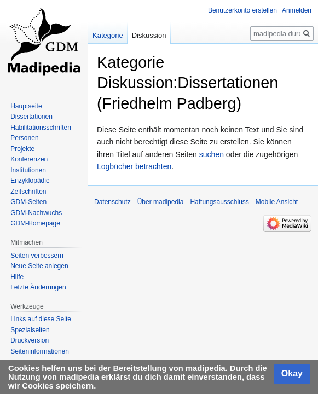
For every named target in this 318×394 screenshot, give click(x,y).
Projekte (22, 149)
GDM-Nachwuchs (36, 213)
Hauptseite (26, 106)
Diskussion (149, 35)
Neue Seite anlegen (39, 266)
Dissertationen (31, 116)
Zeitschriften (28, 191)
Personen (24, 138)
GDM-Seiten (28, 202)
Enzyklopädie (29, 180)
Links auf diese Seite (40, 319)
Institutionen (28, 170)
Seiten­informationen (39, 351)
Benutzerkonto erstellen (242, 10)
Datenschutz (112, 202)
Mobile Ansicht (277, 202)
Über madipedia (160, 202)
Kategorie (107, 35)
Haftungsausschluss (219, 202)
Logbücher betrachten (134, 166)
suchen (211, 154)
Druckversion (29, 340)
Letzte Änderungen (38, 287)
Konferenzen (29, 159)
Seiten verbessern (36, 255)
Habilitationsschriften (40, 127)
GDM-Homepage (35, 223)
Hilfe (17, 277)
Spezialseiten (29, 330)
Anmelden (296, 10)
